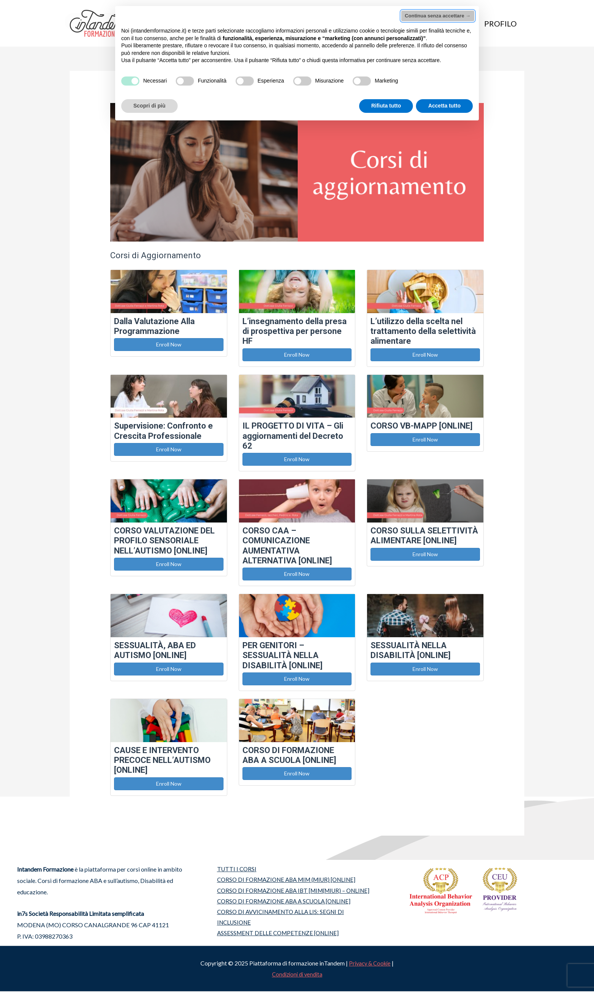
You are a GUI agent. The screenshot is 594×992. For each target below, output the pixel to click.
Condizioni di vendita (297, 974)
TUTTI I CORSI (233, 869)
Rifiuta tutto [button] (386, 106)
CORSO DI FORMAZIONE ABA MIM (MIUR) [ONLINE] (287, 880)
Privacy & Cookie (369, 963)
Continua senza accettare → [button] (438, 16)
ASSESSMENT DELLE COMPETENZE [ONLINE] (277, 937)
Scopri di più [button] (149, 106)
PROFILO (500, 23)
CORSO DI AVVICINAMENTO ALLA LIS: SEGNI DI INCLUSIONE (280, 920)
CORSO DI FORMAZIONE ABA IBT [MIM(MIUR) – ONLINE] (294, 891)
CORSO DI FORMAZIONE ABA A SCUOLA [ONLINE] (284, 902)
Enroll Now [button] (168, 344)
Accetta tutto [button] (444, 106)
